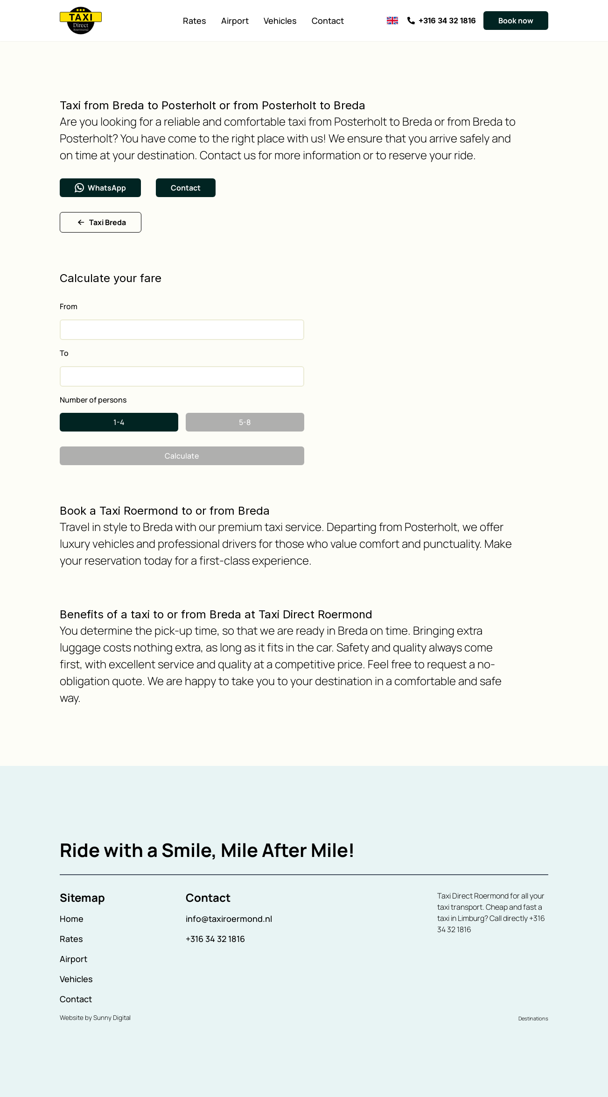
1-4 (119, 422)
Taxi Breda (100, 222)
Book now (515, 20)
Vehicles (280, 20)
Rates (194, 20)
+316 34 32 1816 (215, 938)
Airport (235, 20)
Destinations (533, 1018)
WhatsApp (100, 188)
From (68, 306)
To (64, 353)
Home (72, 918)
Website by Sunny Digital (95, 1017)
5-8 (245, 422)
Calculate (182, 456)
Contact (328, 20)
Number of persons (93, 400)
